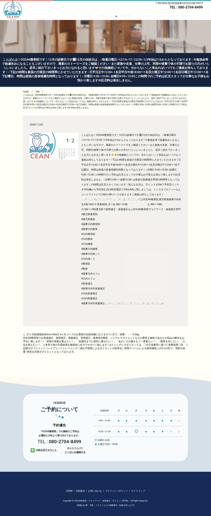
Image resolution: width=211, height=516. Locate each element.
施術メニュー (106, 15)
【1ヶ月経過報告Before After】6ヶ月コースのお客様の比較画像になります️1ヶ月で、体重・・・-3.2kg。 (83, 334)
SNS (37, 92)
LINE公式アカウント (44, 459)
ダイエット (146, 15)
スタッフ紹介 (166, 15)
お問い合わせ (95, 491)
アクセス (203, 15)
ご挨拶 (88, 15)
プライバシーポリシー (116, 491)
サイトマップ (138, 491)
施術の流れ (127, 15)
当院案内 (186, 15)
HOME (73, 15)
